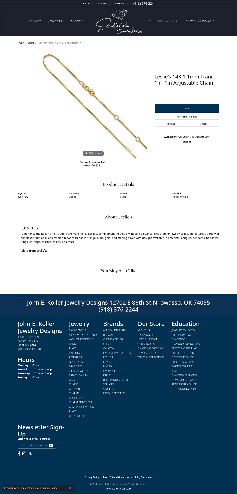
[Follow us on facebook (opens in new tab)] (19, 453)
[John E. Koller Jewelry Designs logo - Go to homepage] (118, 22)
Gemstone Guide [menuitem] (183, 357)
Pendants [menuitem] (75, 357)
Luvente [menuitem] (108, 362)
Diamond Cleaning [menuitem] (184, 375)
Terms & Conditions (150, 357)
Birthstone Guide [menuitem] (183, 353)
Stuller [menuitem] (108, 389)
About (188, 21)
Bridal (35, 21)
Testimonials (146, 335)
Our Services (146, 344)
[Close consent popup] (70, 488)
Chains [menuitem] (73, 384)
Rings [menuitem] (73, 348)
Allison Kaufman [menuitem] (114, 330)
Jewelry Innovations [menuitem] (117, 353)
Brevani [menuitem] (108, 335)
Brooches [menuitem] (76, 398)
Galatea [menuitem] (108, 348)
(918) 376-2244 (92, 165)
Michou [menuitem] (108, 366)
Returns (203, 124)
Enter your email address (34, 438)
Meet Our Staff (147, 339)
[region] (93, 104)
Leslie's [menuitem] (108, 357)
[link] (144, 3)
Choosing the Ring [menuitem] (184, 348)
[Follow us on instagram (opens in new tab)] (24, 453)
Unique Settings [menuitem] (114, 393)
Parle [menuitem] (107, 375)
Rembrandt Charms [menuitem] (116, 380)
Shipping (170, 124)
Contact (205, 21)
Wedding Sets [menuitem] (78, 416)
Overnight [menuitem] (110, 371)
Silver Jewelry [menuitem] (78, 371)
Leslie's (124, 196)
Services (172, 21)
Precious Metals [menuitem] (183, 362)
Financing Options (150, 348)
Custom (155, 21)
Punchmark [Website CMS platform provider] (125, 489)
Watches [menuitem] (74, 380)
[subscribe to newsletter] (51, 445)
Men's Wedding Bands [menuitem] (83, 335)
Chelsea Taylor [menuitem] (113, 339)
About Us (143, 330)
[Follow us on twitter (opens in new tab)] (30, 453)
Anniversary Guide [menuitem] (184, 384)
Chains (31, 43)
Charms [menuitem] (74, 393)
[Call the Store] (27, 345)
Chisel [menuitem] (107, 344)
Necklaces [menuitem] (76, 362)
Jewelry (55, 21)
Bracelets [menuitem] (75, 366)
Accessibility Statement (139, 477)
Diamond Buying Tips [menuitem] (186, 344)
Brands (76, 21)
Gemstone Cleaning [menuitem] (185, 380)
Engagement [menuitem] (77, 330)
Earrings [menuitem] (75, 353)
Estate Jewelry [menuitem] (78, 375)
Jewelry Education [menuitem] (184, 330)
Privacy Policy (147, 353)
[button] (87, 3)
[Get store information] (29, 348)
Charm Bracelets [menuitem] (80, 402)
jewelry (21, 43)
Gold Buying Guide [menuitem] (184, 389)
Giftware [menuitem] (75, 389)
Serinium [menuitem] (109, 384)
